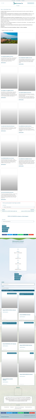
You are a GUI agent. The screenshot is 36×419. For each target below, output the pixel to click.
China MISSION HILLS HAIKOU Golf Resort (25, 126)
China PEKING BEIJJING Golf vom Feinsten (7, 158)
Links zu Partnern (5, 231)
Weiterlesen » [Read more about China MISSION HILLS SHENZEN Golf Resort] (21, 166)
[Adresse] (18, 249)
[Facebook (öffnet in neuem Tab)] (2, 3)
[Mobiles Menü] (18, 6)
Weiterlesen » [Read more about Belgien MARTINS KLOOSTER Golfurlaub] (5, 382)
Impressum (12, 407)
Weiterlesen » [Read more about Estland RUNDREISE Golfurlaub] (22, 317)
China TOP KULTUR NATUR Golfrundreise (7, 192)
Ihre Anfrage (4, 226)
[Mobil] (18, 260)
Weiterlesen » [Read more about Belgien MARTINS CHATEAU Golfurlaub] (5, 312)
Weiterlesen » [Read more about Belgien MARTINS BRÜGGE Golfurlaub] (22, 376)
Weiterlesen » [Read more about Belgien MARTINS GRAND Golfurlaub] (22, 347)
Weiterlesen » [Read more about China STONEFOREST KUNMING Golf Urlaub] (21, 64)
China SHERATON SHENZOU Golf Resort (7, 56)
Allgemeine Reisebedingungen (19, 407)
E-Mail (18, 268)
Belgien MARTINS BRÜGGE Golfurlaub (26, 374)
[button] (4, 235)
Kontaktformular (6, 407)
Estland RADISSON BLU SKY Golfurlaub (9, 344)
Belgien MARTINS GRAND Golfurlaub (26, 345)
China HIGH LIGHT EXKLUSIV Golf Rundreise (7, 126)
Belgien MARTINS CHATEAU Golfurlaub (9, 310)
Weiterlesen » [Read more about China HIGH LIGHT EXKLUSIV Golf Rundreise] (3, 131)
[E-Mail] (18, 266)
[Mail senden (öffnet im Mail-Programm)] (4, 3)
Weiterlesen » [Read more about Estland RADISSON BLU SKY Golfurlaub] (5, 346)
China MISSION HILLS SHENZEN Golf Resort (25, 159)
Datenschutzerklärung (28, 407)
